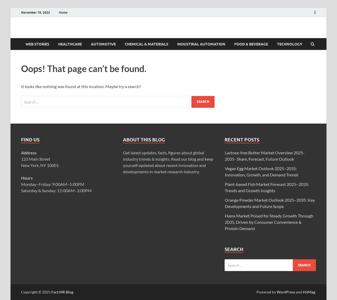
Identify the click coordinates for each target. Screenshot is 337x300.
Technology (289, 44)
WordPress (286, 292)
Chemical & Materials (146, 44)
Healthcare (70, 44)
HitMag (309, 292)
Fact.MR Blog (62, 292)
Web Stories (37, 44)
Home (63, 12)
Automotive (103, 44)
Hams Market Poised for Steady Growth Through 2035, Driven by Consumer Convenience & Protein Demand (269, 222)
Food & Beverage (251, 44)
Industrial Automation (201, 44)
